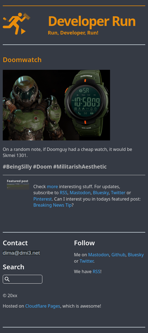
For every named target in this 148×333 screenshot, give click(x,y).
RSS (63, 193)
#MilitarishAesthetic (80, 166)
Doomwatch (22, 59)
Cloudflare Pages (42, 306)
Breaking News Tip (52, 205)
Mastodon (80, 193)
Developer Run (92, 21)
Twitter (118, 193)
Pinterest (42, 199)
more (52, 186)
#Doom (42, 166)
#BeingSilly (17, 166)
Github (118, 255)
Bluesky (101, 193)
